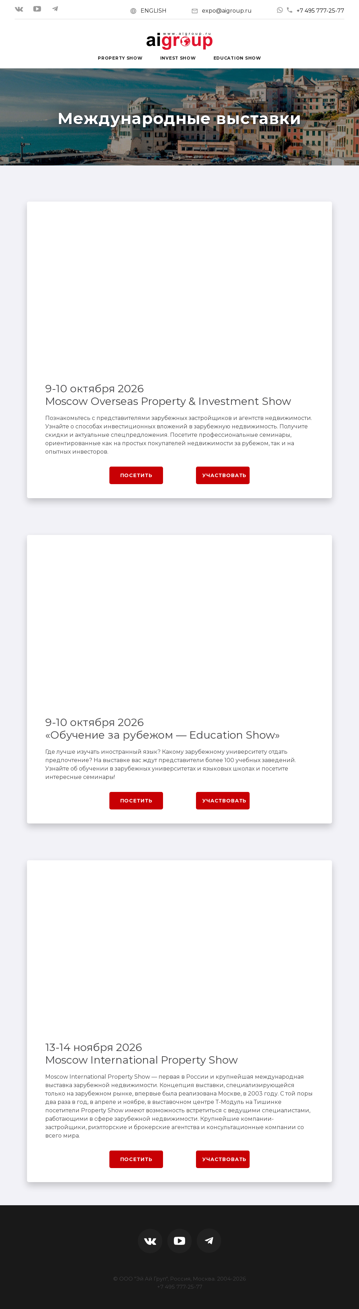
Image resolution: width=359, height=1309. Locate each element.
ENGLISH (154, 10)
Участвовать (224, 475)
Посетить (136, 475)
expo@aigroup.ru (227, 10)
